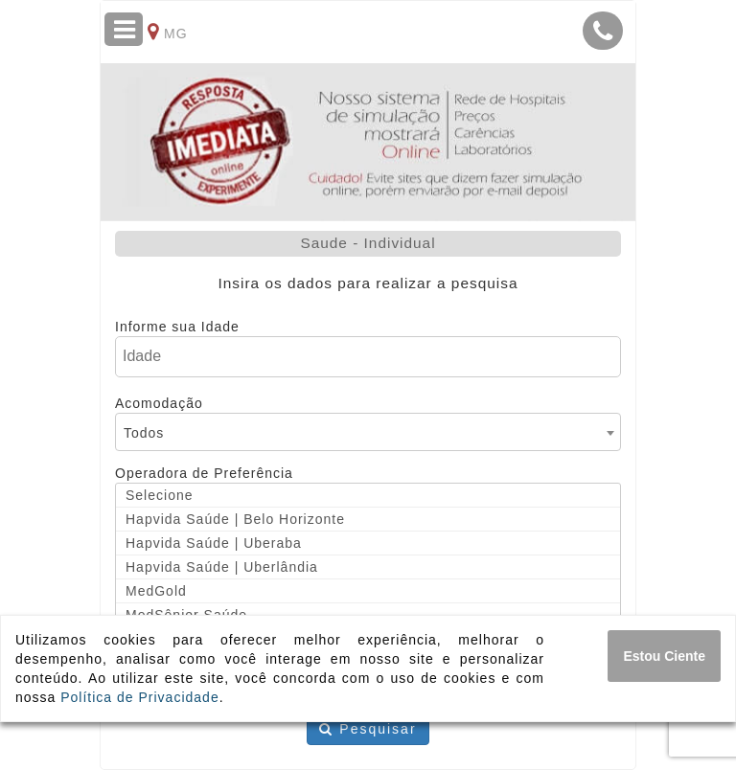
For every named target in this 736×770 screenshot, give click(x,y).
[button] (602, 31)
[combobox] (368, 432)
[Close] (664, 656)
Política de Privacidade (139, 697)
